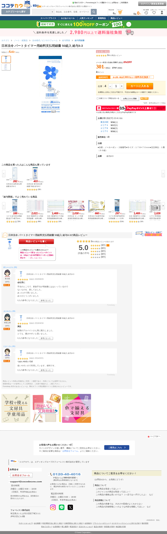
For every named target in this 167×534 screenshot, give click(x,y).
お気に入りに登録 (130, 99)
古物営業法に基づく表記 (73, 523)
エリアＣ (104, 131)
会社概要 (37, 523)
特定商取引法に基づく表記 (52, 523)
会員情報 (56, 527)
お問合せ (115, 3)
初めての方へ (78, 3)
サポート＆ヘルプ (25, 523)
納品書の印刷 (121, 527)
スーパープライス (48, 18)
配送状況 (73, 527)
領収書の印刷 (109, 527)
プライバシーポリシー (101, 523)
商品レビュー (116, 18)
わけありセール (68, 18)
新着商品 (102, 18)
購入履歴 (65, 527)
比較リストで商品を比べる (109, 98)
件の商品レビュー (114, 55)
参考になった (46, 300)
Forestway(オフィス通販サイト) (98, 3)
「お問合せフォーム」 (70, 451)
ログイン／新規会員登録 (152, 4)
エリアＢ (104, 128)
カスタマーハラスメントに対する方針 (125, 523)
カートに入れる (140, 86)
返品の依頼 (98, 527)
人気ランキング (86, 18)
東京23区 (104, 122)
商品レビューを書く (36, 241)
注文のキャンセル (85, 527)
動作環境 (145, 523)
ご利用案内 (124, 3)
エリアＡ (104, 125)
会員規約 (87, 523)
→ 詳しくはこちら (35, 258)
